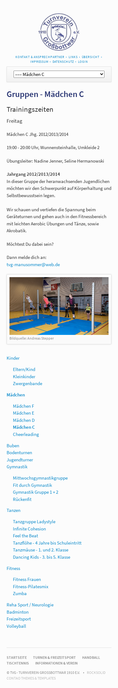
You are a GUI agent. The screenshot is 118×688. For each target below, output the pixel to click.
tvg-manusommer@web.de (33, 264)
